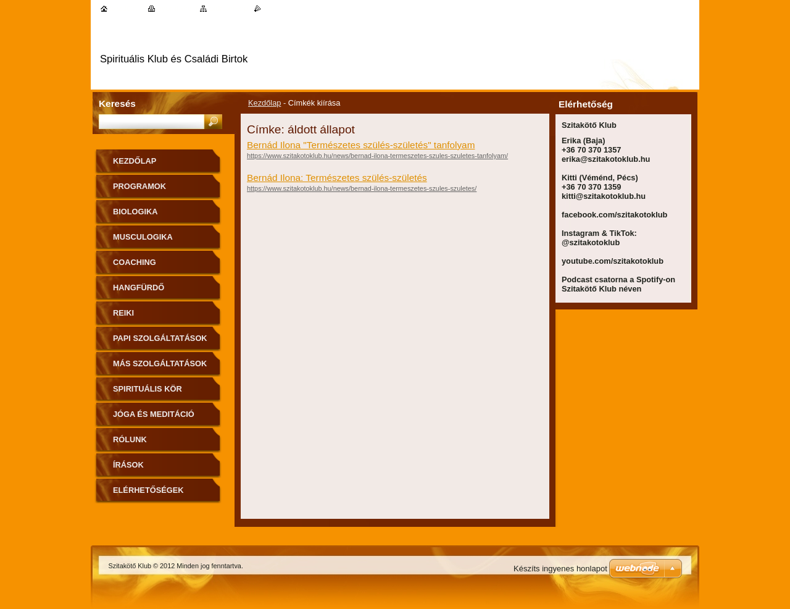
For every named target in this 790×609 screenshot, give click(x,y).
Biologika (135, 211)
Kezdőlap (264, 102)
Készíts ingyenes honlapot (560, 568)
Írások (128, 464)
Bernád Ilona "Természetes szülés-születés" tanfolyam (361, 145)
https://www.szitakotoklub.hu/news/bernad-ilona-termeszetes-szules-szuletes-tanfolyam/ (377, 155)
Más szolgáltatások (160, 363)
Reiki (123, 312)
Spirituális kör (147, 388)
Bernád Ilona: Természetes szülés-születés (337, 177)
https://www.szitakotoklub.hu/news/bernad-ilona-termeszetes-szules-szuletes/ (361, 188)
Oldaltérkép (228, 8)
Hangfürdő (138, 287)
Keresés (117, 103)
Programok (139, 186)
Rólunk (130, 439)
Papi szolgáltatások (160, 338)
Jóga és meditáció (153, 414)
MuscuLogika (143, 237)
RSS (269, 8)
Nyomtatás (175, 8)
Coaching (134, 262)
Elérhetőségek (148, 490)
